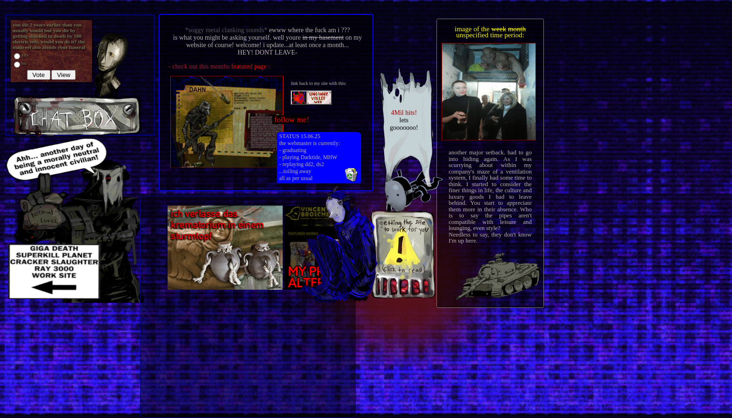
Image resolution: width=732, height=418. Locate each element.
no (24, 63)
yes (24, 54)
